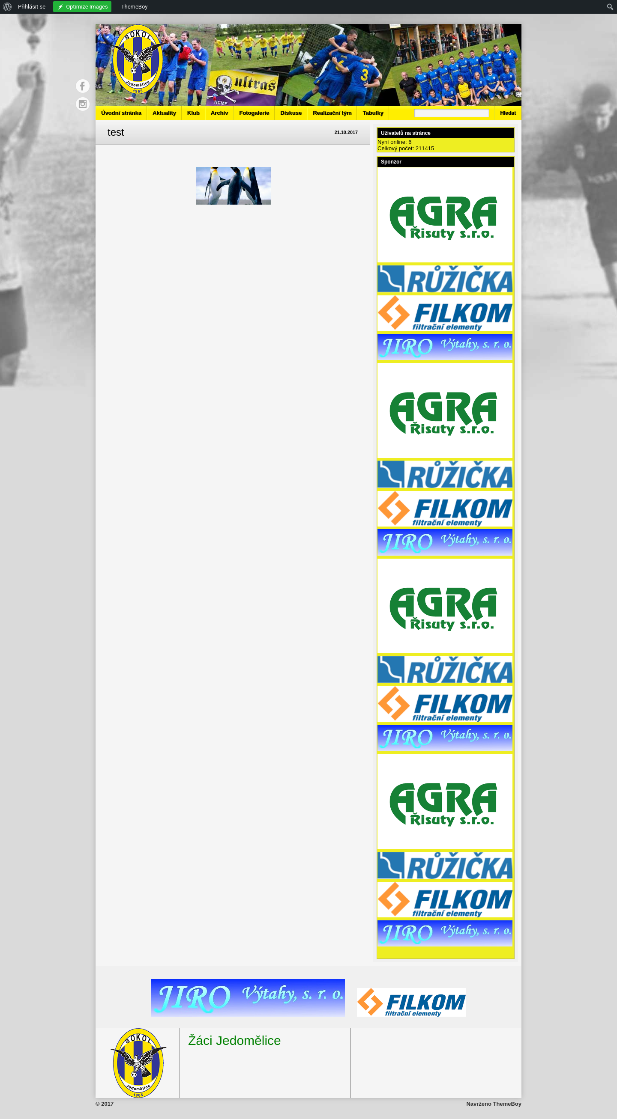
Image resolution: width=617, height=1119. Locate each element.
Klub (193, 113)
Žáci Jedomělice (234, 1040)
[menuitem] (7, 7)
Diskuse (291, 113)
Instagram (82, 104)
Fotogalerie (254, 113)
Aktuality (164, 113)
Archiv (219, 113)
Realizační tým (332, 113)
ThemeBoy (507, 1104)
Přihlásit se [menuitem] (31, 6)
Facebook (82, 86)
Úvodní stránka (121, 113)
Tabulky (372, 113)
